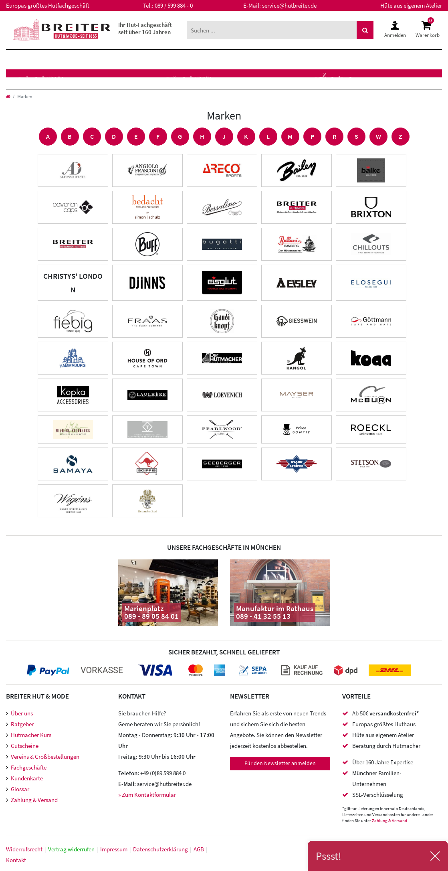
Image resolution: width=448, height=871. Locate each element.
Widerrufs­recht (24, 849)
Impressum (113, 849)
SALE (216, 59)
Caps (97, 79)
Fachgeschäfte (28, 767)
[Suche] (365, 30)
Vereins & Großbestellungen (45, 756)
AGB (199, 849)
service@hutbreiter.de (289, 5)
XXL (186, 59)
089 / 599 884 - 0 (174, 5)
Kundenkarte (27, 778)
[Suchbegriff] (272, 30)
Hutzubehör (146, 79)
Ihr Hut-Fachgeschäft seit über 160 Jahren (145, 28)
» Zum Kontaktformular (147, 794)
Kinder (107, 59)
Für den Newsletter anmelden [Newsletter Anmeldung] (280, 763)
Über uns (22, 713)
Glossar (20, 789)
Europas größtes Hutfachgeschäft (47, 5)
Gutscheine (24, 745)
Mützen (59, 79)
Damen (66, 59)
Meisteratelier (279, 79)
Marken (150, 59)
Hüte (19, 79)
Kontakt (16, 860)
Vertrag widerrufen (71, 849)
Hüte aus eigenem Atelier (411, 5)
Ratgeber (22, 724)
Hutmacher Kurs (31, 735)
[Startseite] (8, 96)
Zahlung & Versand (34, 800)
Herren (23, 59)
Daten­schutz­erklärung (160, 849)
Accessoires (210, 79)
